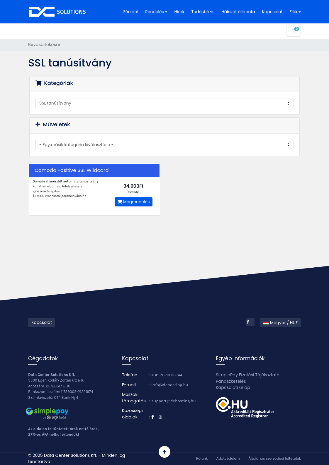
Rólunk (202, 458)
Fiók (295, 12)
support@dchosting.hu (173, 401)
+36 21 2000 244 (166, 374)
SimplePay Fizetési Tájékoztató (247, 375)
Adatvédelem (228, 458)
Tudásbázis (202, 12)
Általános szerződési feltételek (274, 458)
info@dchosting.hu (169, 384)
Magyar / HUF (280, 323)
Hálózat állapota (238, 12)
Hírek (179, 12)
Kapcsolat (272, 12)
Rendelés (156, 12)
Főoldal (130, 12)
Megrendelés (133, 202)
